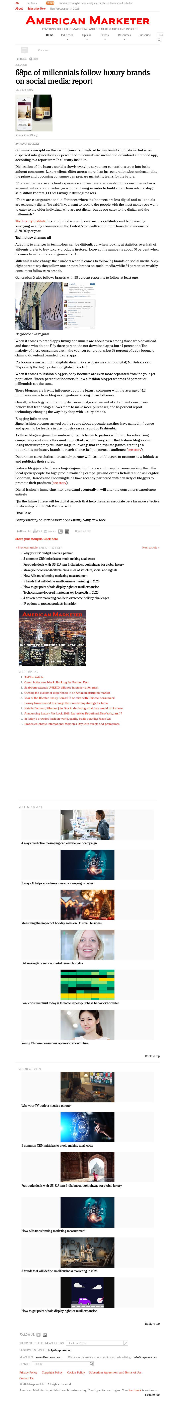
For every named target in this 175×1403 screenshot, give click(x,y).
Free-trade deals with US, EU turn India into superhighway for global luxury (73, 564)
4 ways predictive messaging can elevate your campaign (59, 843)
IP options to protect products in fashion (50, 604)
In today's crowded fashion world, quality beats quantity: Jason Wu (67, 718)
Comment (43, 50)
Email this (26, 531)
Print (35, 59)
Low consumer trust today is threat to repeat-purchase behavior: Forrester (70, 1003)
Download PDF (83, 531)
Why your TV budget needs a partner (48, 553)
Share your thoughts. (36, 539)
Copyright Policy (52, 1372)
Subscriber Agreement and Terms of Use (115, 1372)
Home (49, 35)
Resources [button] (124, 36)
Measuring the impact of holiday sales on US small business (61, 923)
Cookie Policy (76, 1372)
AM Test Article (34, 677)
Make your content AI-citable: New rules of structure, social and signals (70, 570)
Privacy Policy (28, 1372)
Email (24, 59)
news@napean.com (49, 1357)
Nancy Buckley (29, 144)
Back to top (152, 1056)
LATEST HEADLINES (50, 547)
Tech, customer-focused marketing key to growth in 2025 (60, 592)
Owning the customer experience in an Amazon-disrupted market (67, 693)
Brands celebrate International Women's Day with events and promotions (72, 724)
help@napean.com (60, 1350)
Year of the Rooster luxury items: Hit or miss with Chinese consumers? (69, 698)
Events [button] (105, 36)
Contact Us (26, 1378)
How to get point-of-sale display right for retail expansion (61, 587)
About (19, 8)
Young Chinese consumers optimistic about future (54, 1043)
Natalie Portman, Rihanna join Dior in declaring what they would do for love (73, 708)
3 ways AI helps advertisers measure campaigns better (57, 883)
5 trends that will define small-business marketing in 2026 (61, 581)
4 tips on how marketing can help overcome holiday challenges (66, 598)
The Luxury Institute (30, 221)
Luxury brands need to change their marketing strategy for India (66, 703)
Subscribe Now (36, 8)
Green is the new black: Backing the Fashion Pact (56, 682)
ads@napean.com (145, 1357)
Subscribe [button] (145, 35)
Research (21, 65)
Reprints (52, 531)
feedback (135, 1390)
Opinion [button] (86, 36)
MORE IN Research (30, 806)
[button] (30, 3)
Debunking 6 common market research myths (52, 963)
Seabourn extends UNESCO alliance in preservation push (61, 687)
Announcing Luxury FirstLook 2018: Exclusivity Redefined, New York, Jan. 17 (73, 713)
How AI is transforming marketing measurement (55, 576)
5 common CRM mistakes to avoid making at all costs (59, 559)
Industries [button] (67, 36)
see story (134, 450)
